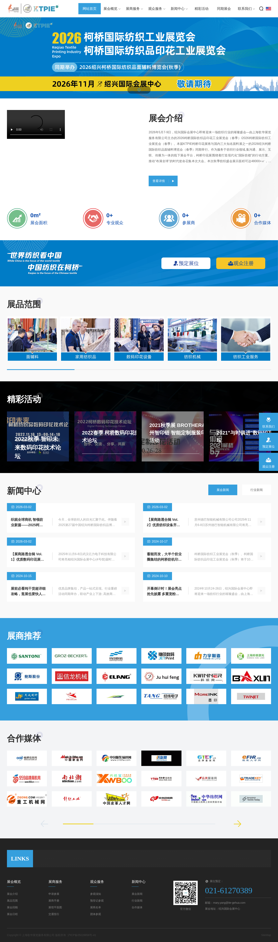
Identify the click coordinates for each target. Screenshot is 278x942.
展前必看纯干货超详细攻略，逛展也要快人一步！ (28, 594)
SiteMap (266, 935)
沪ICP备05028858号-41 (82, 935)
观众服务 (156, 9)
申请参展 (53, 893)
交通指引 (53, 914)
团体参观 (95, 914)
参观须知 (95, 893)
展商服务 (134, 9)
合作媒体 (137, 907)
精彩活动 (201, 9)
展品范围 (12, 900)
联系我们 (246, 9)
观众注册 (241, 263)
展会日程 (12, 914)
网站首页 (90, 9)
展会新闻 (223, 490)
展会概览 (112, 9)
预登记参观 (97, 900)
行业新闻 (256, 490)
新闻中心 (179, 9)
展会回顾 (12, 907)
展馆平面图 (55, 907)
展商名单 (95, 907)
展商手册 (53, 900)
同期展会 (224, 9)
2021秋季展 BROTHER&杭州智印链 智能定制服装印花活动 (180, 432)
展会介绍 (12, 893)
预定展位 (186, 263)
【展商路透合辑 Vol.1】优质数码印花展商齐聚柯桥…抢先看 (27, 559)
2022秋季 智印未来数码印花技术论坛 (38, 447)
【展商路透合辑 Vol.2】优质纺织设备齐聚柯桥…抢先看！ (163, 525)
